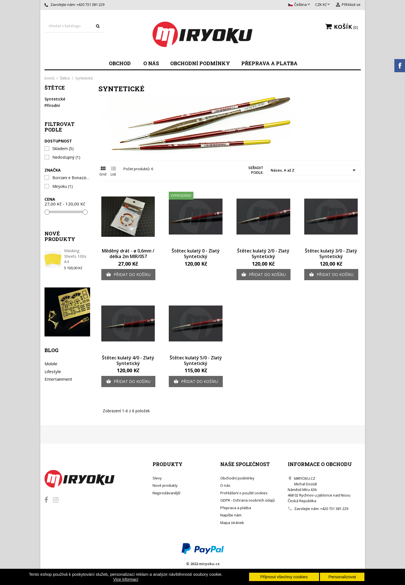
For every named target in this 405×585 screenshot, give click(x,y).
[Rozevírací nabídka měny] (323, 4)
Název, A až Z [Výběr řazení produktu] (314, 170)
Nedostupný (66, 157)
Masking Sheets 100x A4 (75, 256)
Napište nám (231, 515)
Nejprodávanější (166, 492)
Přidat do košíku (128, 274)
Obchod (120, 63)
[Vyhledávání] (74, 26)
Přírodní (52, 105)
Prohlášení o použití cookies (244, 492)
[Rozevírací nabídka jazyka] (299, 4)
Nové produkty (165, 485)
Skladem (63, 148)
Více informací (125, 579)
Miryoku (62, 186)
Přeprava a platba (269, 63)
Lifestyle (53, 371)
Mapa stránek (232, 522)
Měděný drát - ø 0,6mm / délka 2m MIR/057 (128, 253)
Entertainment (58, 379)
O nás (151, 63)
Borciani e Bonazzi (71, 177)
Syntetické (55, 99)
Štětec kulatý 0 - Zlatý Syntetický (196, 253)
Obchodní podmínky (200, 63)
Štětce (55, 88)
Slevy (157, 478)
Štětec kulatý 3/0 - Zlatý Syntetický (331, 253)
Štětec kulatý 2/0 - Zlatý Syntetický (263, 253)
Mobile (51, 363)
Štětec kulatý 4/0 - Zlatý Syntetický (128, 360)
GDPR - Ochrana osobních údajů (247, 500)
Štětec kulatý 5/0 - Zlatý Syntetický (196, 360)
